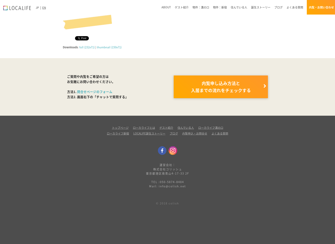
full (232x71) (87, 47)
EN (44, 8)
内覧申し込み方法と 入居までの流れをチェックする (221, 86)
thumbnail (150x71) (109, 47)
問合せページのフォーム (94, 91)
